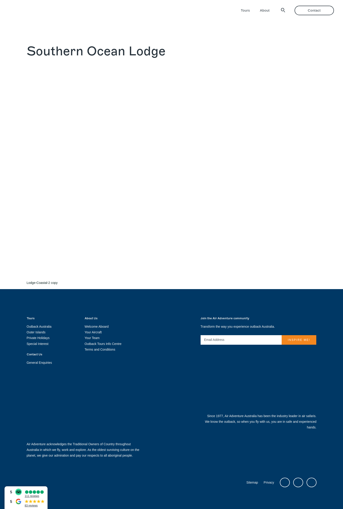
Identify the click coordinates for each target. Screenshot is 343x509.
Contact (314, 10)
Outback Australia (39, 326)
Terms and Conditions (100, 349)
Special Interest (38, 344)
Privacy (269, 482)
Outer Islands (36, 332)
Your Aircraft (93, 332)
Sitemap (252, 482)
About (265, 10)
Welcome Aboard (97, 326)
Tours (245, 10)
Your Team (92, 338)
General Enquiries (39, 362)
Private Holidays (38, 338)
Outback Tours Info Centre (103, 344)
